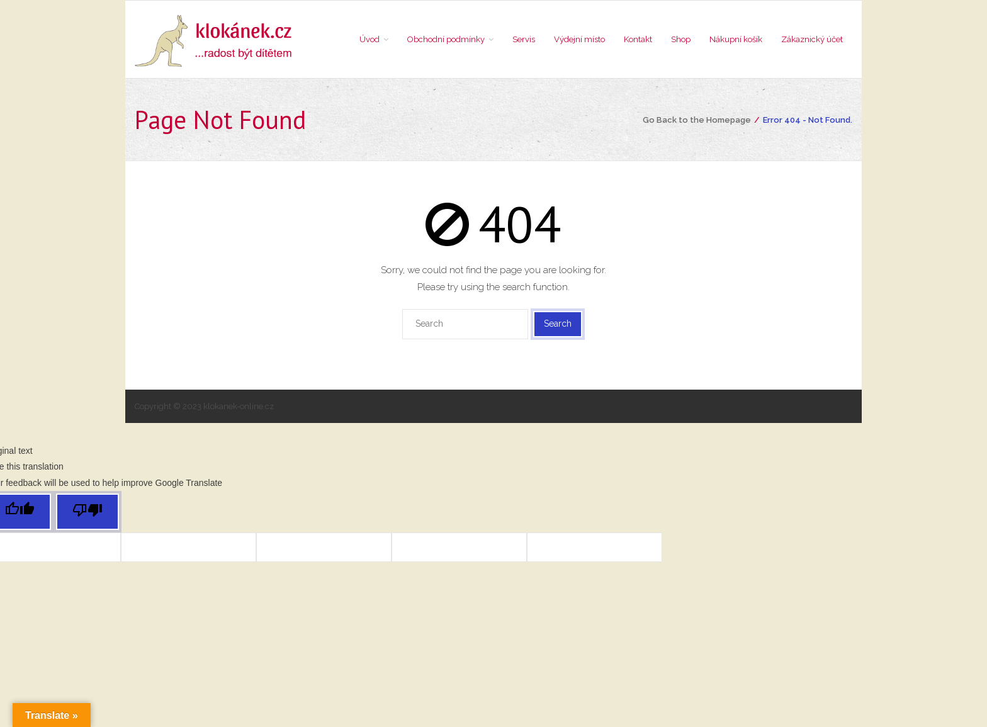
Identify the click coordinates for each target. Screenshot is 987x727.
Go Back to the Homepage (697, 120)
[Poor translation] (87, 511)
